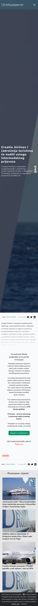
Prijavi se (19, 444)
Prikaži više (16, 604)
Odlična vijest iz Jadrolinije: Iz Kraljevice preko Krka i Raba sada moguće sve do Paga (17, 536)
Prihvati (23, 604)
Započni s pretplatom (19, 433)
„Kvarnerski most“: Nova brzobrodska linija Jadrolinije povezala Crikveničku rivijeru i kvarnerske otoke (19, 504)
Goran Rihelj (11, 317)
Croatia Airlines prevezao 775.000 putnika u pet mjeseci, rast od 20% (17, 567)
